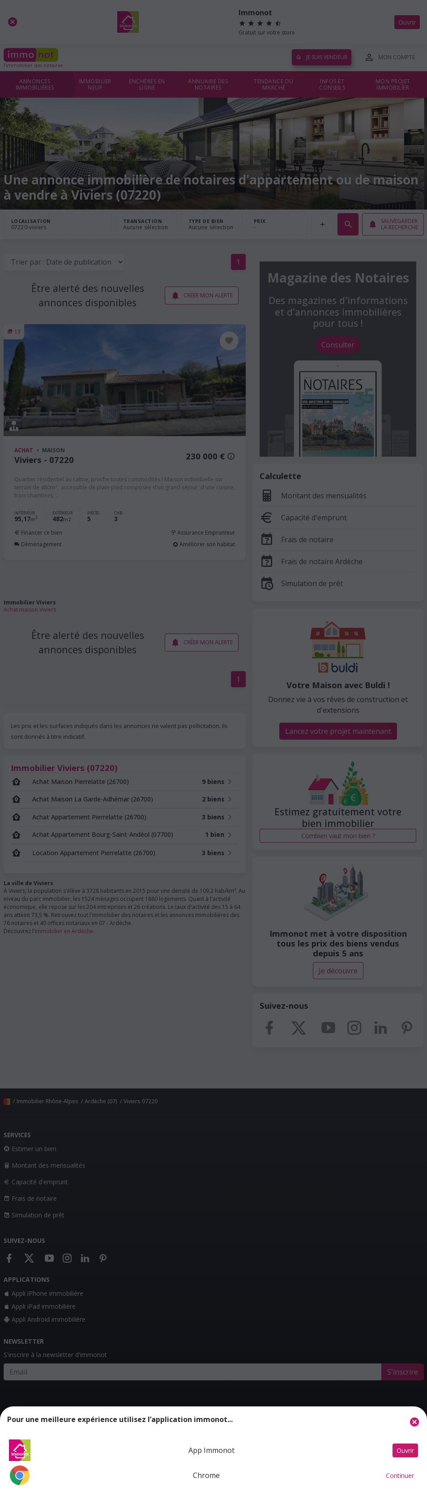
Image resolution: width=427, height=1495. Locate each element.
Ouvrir (405, 1450)
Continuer (400, 1475)
